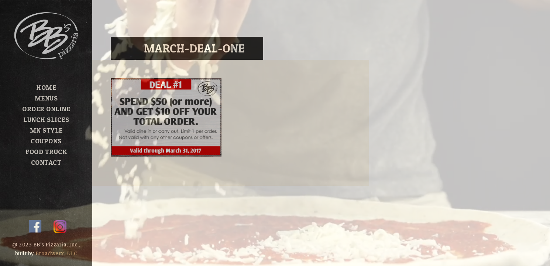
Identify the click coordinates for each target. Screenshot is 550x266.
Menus (46, 98)
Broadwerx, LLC (56, 253)
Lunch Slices (46, 119)
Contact (46, 162)
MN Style (46, 130)
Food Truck (46, 152)
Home (46, 87)
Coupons (46, 141)
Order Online (46, 109)
